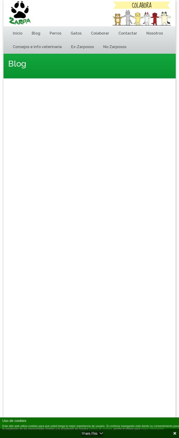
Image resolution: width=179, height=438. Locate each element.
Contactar (127, 33)
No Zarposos (114, 47)
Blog (36, 33)
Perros (55, 33)
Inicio (17, 33)
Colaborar (100, 33)
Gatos (76, 33)
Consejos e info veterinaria (37, 47)
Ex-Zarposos (82, 47)
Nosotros (154, 33)
